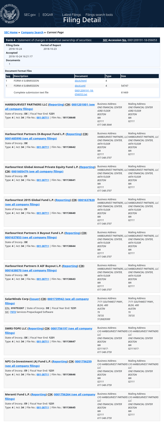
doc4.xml (80, 85)
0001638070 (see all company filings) (31, 270)
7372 (13, 312)
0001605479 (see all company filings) (37, 171)
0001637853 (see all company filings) (31, 237)
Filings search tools (99, 15)
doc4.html (81, 80)
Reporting (56, 104)
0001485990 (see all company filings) (31, 138)
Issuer (34, 299)
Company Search (32, 32)
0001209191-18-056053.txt (84, 92)
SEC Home (11, 32)
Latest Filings (71, 15)
